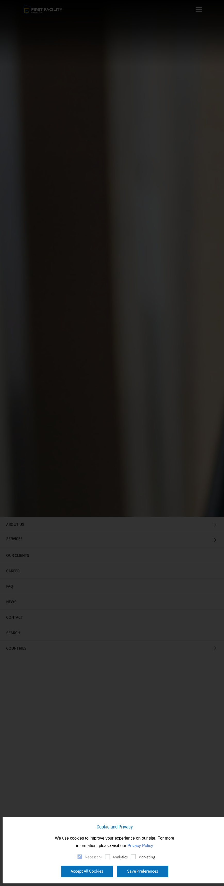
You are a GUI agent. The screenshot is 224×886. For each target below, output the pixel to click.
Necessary (93, 857)
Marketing (146, 857)
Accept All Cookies (87, 871)
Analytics (120, 857)
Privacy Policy (140, 845)
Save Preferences (142, 871)
